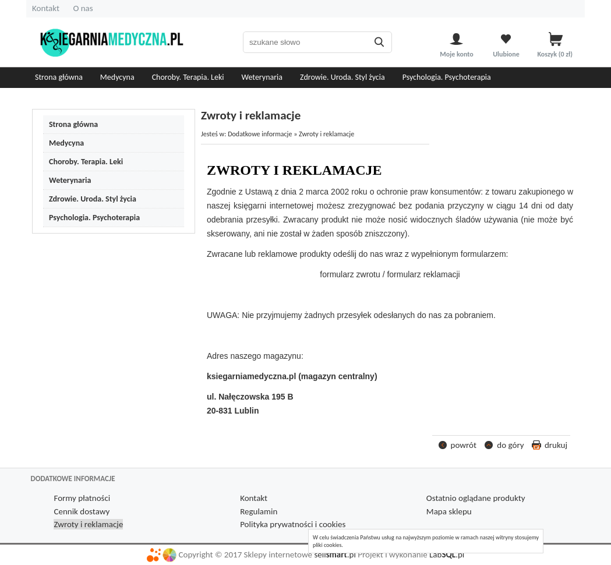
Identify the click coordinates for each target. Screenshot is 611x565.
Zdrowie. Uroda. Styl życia (342, 77)
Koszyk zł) (555, 54)
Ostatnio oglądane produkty (475, 498)
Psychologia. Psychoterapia (446, 77)
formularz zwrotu (350, 274)
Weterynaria (262, 77)
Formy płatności (82, 498)
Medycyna (117, 77)
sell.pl (334, 554)
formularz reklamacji (423, 274)
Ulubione (506, 54)
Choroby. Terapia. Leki (188, 77)
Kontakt (45, 8)
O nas (83, 8)
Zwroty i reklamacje (88, 524)
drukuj (556, 445)
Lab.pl (446, 554)
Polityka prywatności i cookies (292, 524)
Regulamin (258, 511)
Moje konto (456, 54)
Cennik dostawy (82, 511)
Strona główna (59, 77)
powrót (463, 445)
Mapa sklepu (449, 511)
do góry (510, 445)
